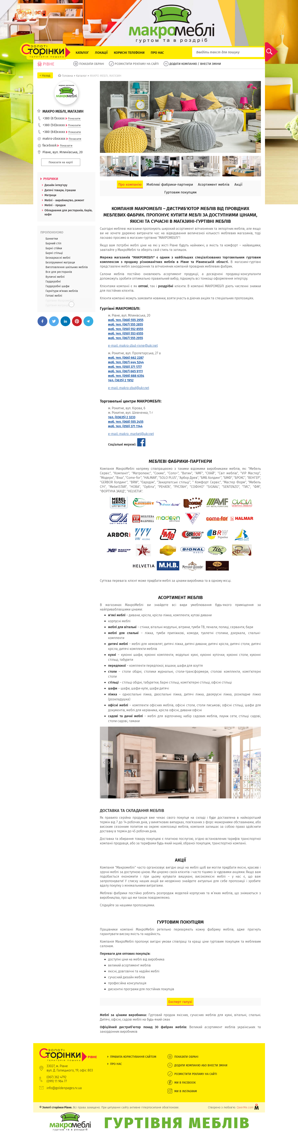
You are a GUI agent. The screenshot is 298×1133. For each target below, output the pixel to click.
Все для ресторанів (59, 272)
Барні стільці (54, 253)
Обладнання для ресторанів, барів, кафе (68, 212)
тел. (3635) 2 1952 (121, 380)
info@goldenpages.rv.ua (64, 1088)
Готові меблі (54, 296)
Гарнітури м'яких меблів (62, 291)
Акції (238, 184)
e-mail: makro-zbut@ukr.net (128, 387)
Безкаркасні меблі (58, 258)
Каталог (82, 52)
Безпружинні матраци (60, 262)
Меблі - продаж (55, 205)
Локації (101, 52)
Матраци (50, 195)
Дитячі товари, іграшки (60, 190)
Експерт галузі (180, 1001)
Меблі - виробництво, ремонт (64, 200)
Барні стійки (54, 248)
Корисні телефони (129, 52)
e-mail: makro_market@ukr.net (131, 433)
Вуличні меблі (55, 277)
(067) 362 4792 (56, 1077)
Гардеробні (53, 281)
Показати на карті (61, 162)
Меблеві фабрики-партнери (169, 184)
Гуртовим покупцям (180, 192)
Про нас (157, 52)
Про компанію (130, 184)
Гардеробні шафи (57, 286)
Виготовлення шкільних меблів (67, 267)
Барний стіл (53, 243)
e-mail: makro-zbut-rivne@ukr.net (133, 345)
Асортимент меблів (213, 184)
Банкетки (52, 239)
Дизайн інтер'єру (56, 185)
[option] (119, 166)
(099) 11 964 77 (57, 1081)
